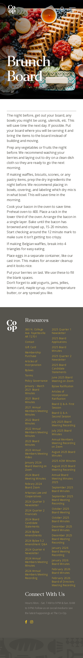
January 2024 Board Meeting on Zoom (36, 466)
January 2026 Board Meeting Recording (61, 551)
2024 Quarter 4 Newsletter (35, 551)
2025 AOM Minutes (64, 461)
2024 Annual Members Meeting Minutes (36, 562)
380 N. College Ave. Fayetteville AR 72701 (35, 333)
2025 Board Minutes (59, 349)
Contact (29, 342)
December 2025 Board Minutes (62, 528)
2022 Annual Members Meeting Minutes (36, 432)
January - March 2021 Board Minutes (34, 389)
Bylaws (29, 370)
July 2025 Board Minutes (61, 432)
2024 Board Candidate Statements (32, 523)
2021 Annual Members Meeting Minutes (36, 411)
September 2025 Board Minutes (62, 489)
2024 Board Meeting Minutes (35, 476)
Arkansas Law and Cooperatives (36, 494)
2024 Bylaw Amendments (33, 533)
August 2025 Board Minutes (63, 453)
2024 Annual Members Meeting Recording (36, 574)
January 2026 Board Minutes (61, 562)
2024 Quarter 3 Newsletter (35, 503)
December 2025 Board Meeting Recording (62, 539)
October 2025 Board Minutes (61, 519)
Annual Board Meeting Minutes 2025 (62, 478)
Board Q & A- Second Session (61, 414)
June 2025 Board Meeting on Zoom (63, 379)
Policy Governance (36, 381)
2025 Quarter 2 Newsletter (61, 357)
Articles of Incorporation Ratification (60, 395)
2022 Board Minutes (32, 421)
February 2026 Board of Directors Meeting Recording (63, 581)
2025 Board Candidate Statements (59, 368)
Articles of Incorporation (33, 363)
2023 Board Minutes (32, 443)
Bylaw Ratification (63, 386)
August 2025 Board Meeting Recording (63, 467)
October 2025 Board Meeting (61, 510)
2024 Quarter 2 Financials (35, 512)
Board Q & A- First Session (63, 405)
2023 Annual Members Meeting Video (36, 453)
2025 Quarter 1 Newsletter (61, 331)
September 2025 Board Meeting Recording (62, 500)
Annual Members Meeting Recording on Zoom (63, 443)
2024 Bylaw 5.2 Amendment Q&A (36, 542)
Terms (29, 375)
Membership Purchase (33, 354)
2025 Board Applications (59, 340)
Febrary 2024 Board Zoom (33, 485)
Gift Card (30, 347)
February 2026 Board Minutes (61, 571)
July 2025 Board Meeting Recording (63, 423)
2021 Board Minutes (32, 400)
